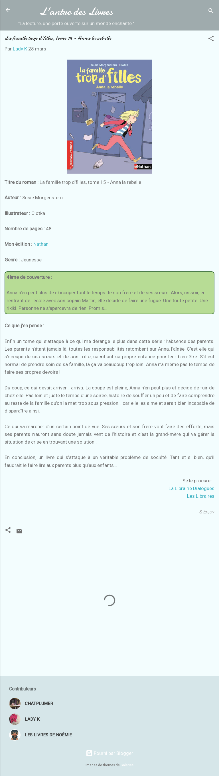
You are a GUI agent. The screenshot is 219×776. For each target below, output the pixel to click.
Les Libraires (200, 496)
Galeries (127, 765)
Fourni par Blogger (109, 753)
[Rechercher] (211, 11)
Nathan (40, 244)
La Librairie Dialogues (191, 488)
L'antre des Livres (76, 11)
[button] (211, 39)
